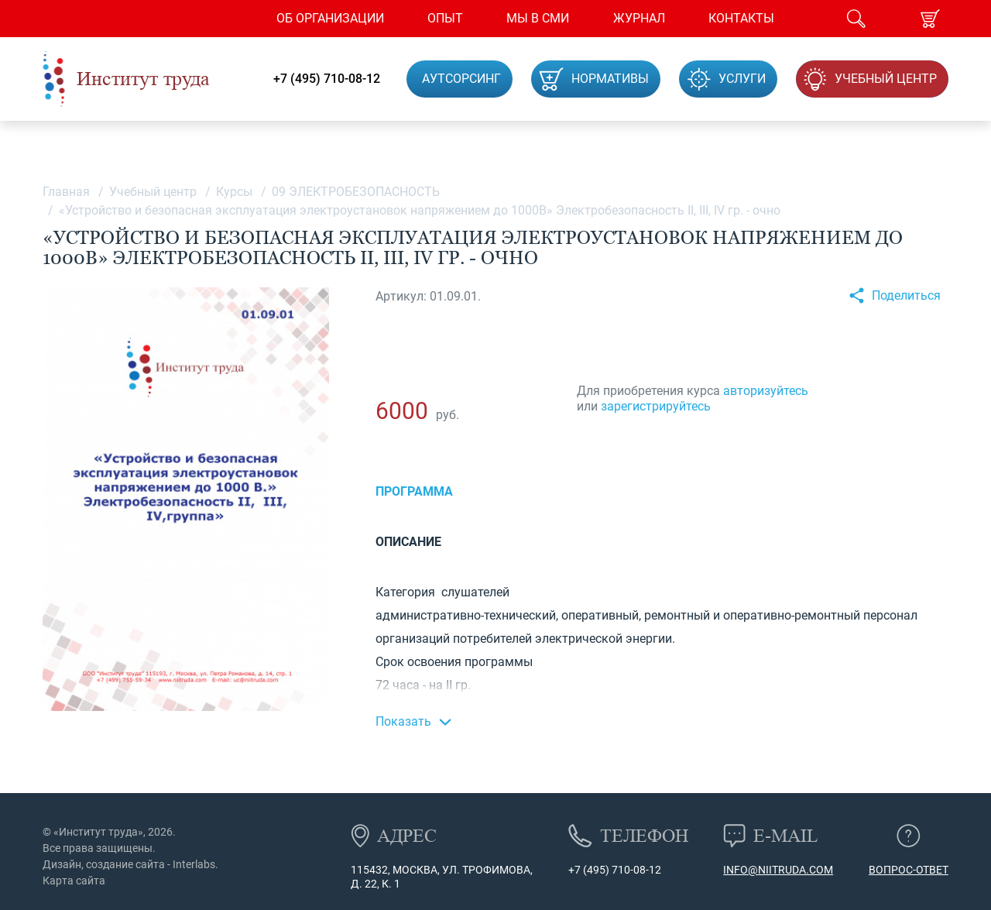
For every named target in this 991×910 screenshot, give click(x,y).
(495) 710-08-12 (621, 870)
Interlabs (194, 864)
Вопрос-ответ (908, 870)
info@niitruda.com (778, 870)
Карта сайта (74, 880)
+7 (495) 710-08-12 (326, 79)
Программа (414, 491)
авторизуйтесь (765, 390)
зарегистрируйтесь (656, 406)
